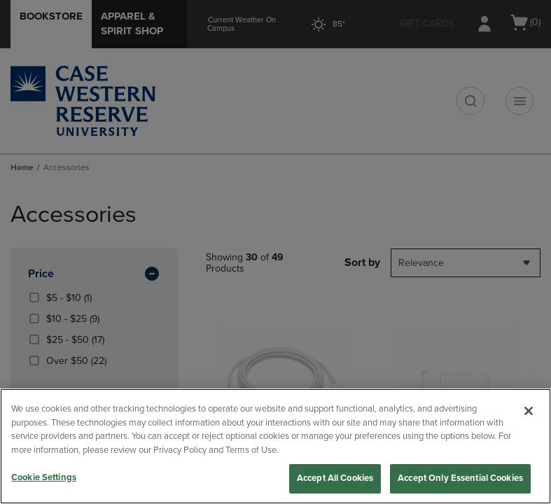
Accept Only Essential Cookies (460, 478)
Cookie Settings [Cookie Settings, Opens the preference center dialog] (43, 477)
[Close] (528, 411)
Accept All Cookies (335, 478)
